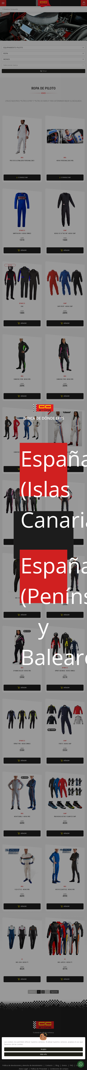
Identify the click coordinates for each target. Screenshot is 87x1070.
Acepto (43, 1049)
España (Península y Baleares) (43, 577)
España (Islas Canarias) (43, 470)
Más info (43, 1054)
